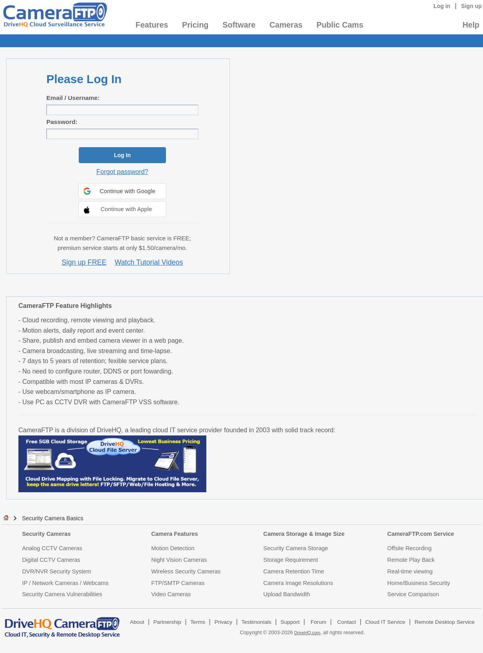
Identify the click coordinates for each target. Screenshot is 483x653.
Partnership (168, 622)
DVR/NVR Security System (56, 571)
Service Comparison (413, 594)
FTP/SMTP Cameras (177, 583)
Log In (122, 155)
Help (471, 24)
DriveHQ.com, (307, 632)
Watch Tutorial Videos (149, 262)
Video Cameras (171, 594)
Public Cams (339, 24)
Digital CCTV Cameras (51, 560)
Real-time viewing (410, 571)
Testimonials (256, 622)
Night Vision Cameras (179, 560)
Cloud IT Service (385, 622)
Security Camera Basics (53, 518)
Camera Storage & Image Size (304, 534)
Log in (441, 6)
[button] (122, 191)
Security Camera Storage (295, 548)
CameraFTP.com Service (420, 534)
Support (290, 622)
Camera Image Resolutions (298, 583)
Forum (318, 622)
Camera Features (174, 534)
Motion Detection (172, 548)
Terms (197, 622)
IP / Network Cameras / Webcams (65, 583)
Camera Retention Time (293, 571)
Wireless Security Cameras (186, 571)
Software (239, 24)
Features (152, 24)
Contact (346, 622)
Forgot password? (122, 171)
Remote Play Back (411, 560)
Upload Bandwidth (286, 594)
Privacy (223, 622)
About (137, 622)
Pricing (195, 24)
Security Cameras (46, 534)
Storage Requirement (290, 560)
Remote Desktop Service (445, 622)
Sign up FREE (84, 262)
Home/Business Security (418, 583)
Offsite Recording (409, 548)
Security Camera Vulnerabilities (62, 594)
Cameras (285, 24)
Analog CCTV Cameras (52, 548)
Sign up (471, 6)
